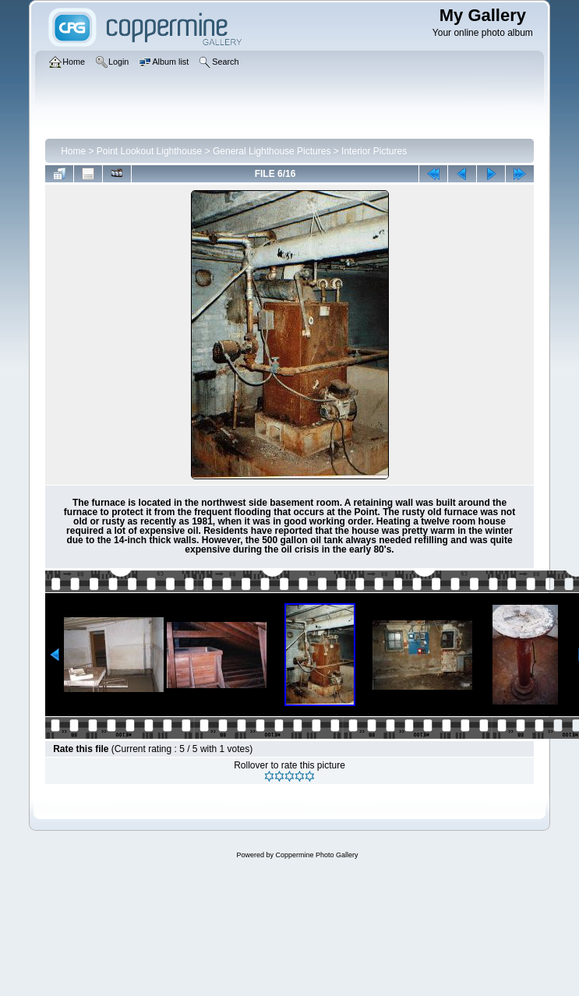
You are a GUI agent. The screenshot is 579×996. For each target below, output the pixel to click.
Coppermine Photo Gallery (316, 855)
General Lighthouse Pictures (271, 151)
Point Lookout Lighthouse (149, 151)
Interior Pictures (374, 151)
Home (73, 151)
